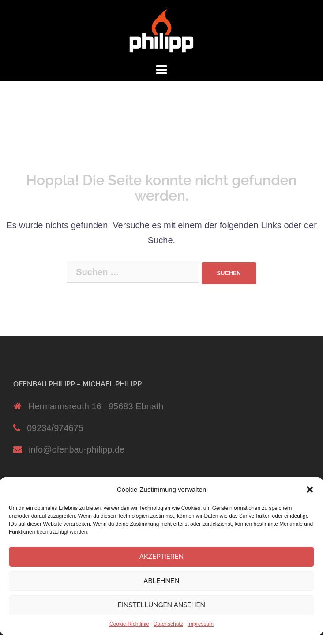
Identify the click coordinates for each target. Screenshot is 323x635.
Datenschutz (168, 624)
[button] (309, 489)
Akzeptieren (161, 557)
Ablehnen (161, 581)
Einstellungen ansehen (161, 605)
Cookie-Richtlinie (129, 624)
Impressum (201, 624)
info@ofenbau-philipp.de (76, 449)
